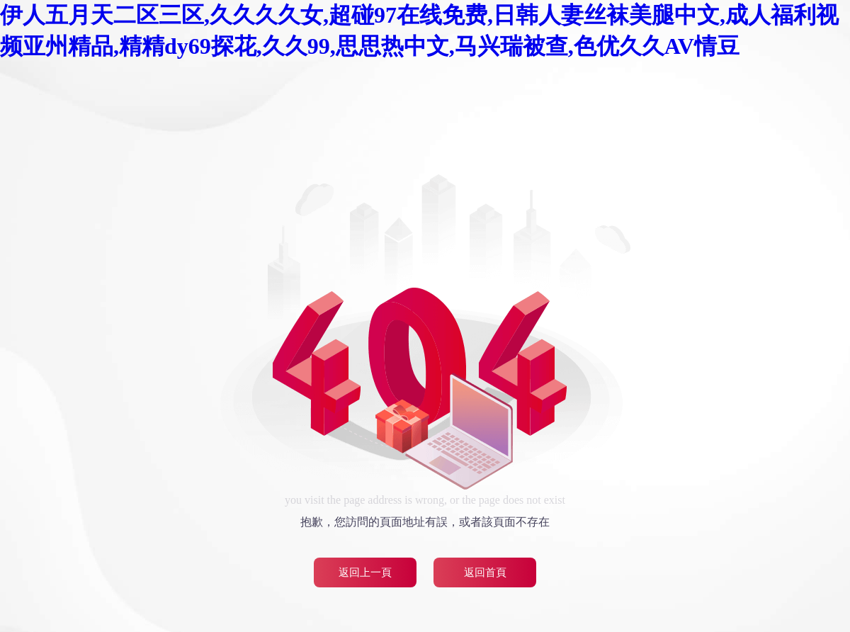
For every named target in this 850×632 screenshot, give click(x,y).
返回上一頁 (365, 572)
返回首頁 (485, 572)
